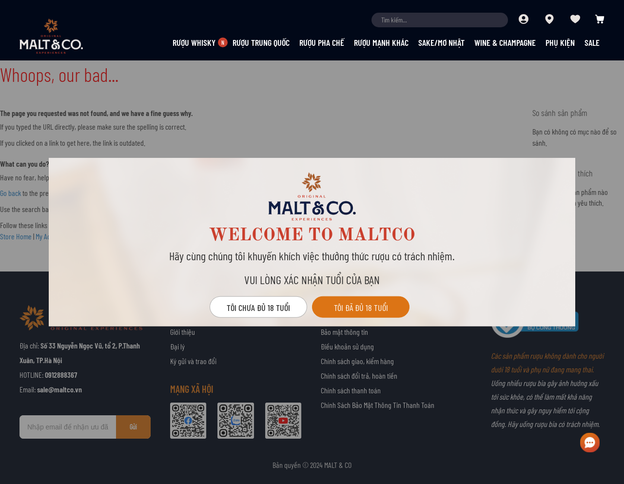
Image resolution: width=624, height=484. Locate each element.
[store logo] (68, 36)
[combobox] (439, 20)
